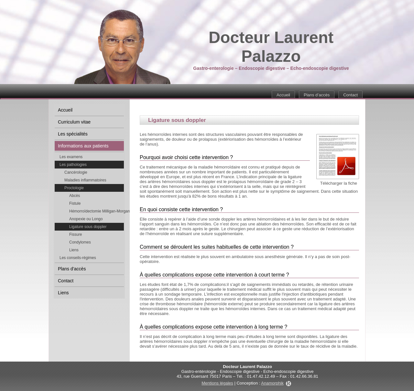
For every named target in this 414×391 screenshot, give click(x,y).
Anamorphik (276, 383)
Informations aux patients (83, 145)
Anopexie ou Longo (86, 219)
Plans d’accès (317, 94)
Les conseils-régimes (78, 257)
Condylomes (80, 242)
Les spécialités (73, 133)
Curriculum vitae (74, 122)
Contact (350, 94)
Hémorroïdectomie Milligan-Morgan (96, 211)
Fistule (75, 203)
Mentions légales (217, 383)
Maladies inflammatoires (85, 180)
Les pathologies (73, 164)
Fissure (75, 234)
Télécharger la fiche (338, 183)
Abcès (74, 195)
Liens (74, 250)
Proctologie (74, 188)
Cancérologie (75, 172)
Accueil (283, 94)
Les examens (71, 157)
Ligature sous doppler (87, 226)
